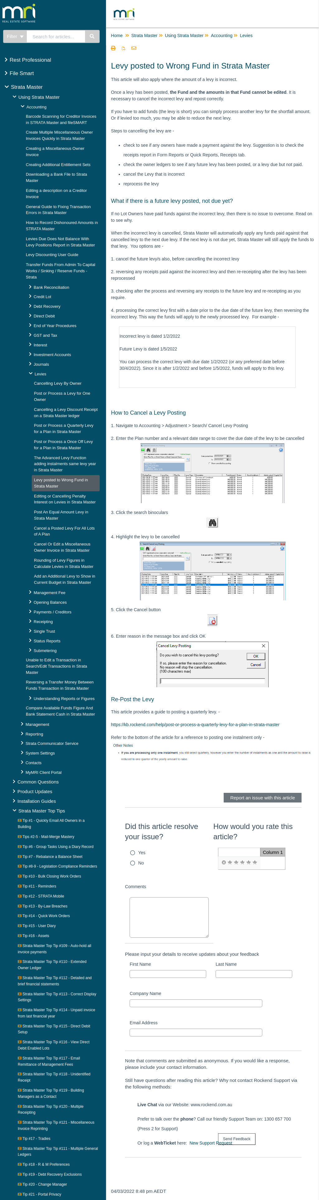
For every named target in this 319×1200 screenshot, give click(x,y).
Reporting (34, 734)
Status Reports (47, 641)
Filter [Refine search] (15, 36)
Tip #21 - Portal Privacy (39, 1194)
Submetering (45, 650)
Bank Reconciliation (51, 287)
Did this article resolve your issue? (161, 831)
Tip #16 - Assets (33, 936)
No (141, 862)
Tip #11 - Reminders (37, 886)
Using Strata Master (39, 97)
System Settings (40, 753)
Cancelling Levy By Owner (57, 383)
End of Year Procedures (55, 325)
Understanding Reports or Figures (64, 698)
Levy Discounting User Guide (52, 254)
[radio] (224, 863)
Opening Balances (50, 602)
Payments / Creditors (52, 612)
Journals (41, 364)
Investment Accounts (52, 354)
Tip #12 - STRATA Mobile (41, 896)
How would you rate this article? (253, 831)
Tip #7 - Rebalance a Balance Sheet (50, 857)
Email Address (143, 1022)
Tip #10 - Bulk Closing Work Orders (49, 876)
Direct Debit (44, 316)
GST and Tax (45, 335)
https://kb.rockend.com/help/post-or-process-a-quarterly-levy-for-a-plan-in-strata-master (195, 724)
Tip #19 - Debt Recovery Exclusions (50, 1174)
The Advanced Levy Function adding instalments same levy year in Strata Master (65, 464)
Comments (135, 886)
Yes (141, 852)
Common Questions (38, 781)
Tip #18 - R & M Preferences (44, 1164)
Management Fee (49, 592)
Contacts (33, 762)
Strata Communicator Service (52, 743)
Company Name (145, 993)
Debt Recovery (47, 306)
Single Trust (44, 631)
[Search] (92, 36)
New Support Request (210, 1142)
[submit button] (236, 1139)
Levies (40, 374)
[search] (56, 36)
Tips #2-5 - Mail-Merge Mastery (46, 837)
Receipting (43, 621)
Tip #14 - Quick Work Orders (44, 916)
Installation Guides (36, 801)
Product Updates (34, 791)
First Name (140, 964)
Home (116, 35)
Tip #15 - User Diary (37, 926)
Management (37, 724)
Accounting (36, 107)
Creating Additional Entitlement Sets (58, 164)
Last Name (226, 964)
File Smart (22, 73)
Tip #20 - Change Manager (42, 1184)
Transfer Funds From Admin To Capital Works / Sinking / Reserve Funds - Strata (60, 270)
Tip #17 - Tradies (34, 1138)
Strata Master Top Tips (41, 810)
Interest (40, 345)
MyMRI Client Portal (44, 772)
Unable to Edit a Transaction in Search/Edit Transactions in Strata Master (56, 666)
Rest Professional (30, 60)
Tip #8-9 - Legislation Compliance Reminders (57, 866)
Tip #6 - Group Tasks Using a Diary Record (55, 847)
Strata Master (27, 87)
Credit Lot (42, 296)
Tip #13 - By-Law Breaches (42, 906)
